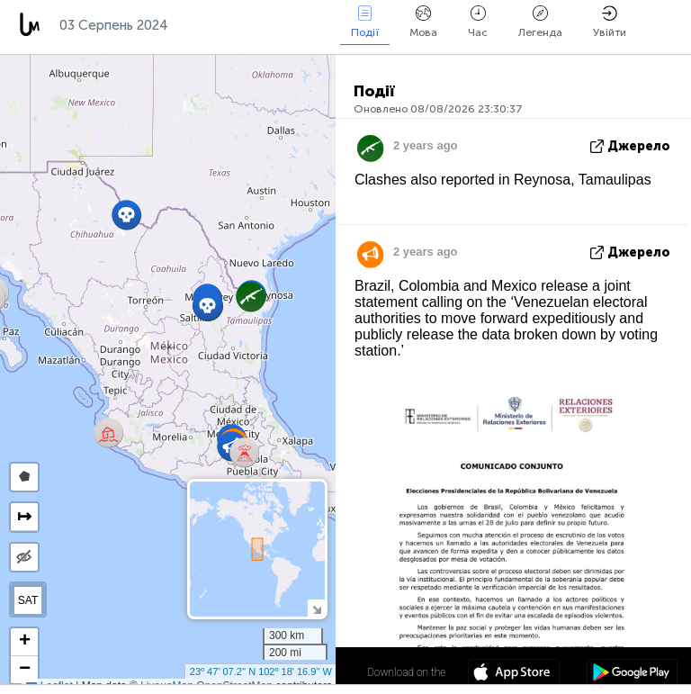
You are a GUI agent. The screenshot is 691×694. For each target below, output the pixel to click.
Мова (423, 22)
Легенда (540, 22)
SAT (28, 600)
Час (478, 22)
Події (365, 22)
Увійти (609, 22)
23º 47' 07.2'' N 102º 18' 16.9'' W (261, 671)
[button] (108, 432)
